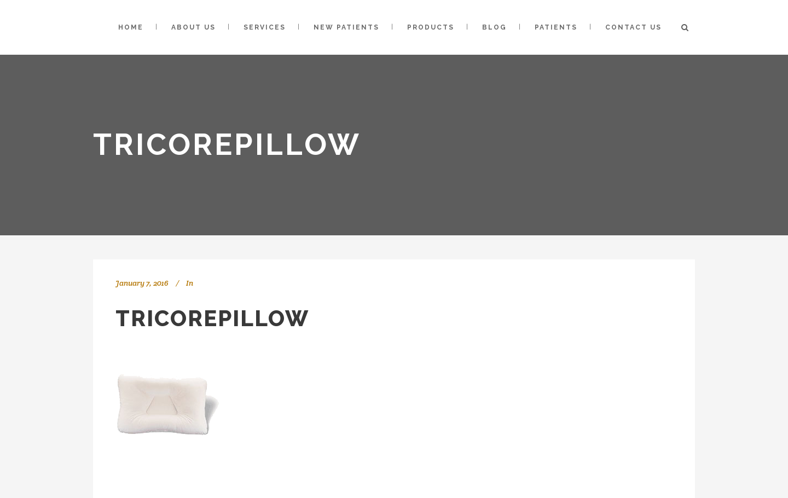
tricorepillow (212, 318)
